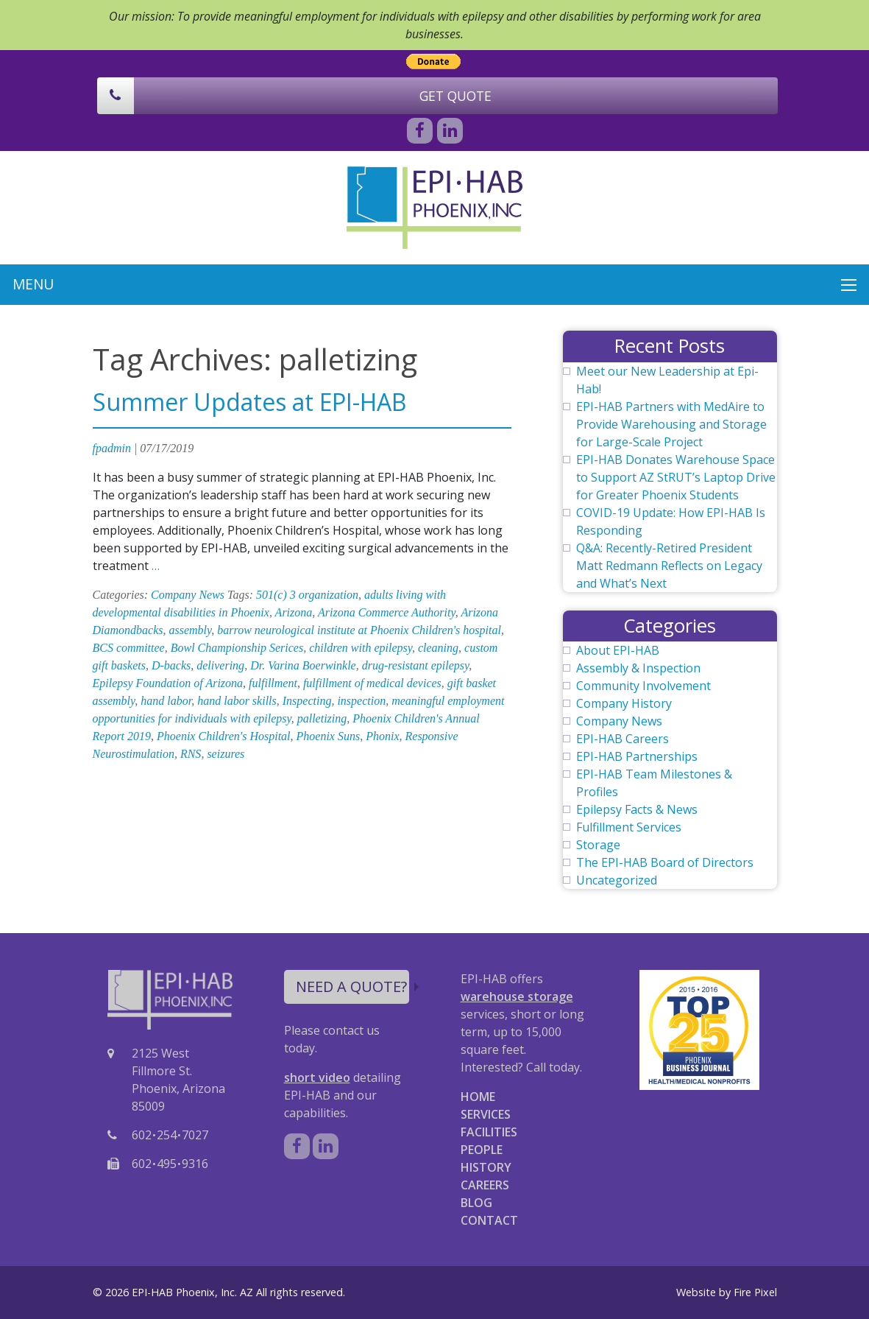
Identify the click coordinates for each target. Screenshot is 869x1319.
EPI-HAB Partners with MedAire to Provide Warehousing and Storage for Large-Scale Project (671, 424)
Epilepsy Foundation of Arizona (168, 683)
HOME (478, 1096)
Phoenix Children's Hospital (223, 736)
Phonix (382, 736)
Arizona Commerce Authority (386, 612)
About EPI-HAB (617, 650)
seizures (225, 754)
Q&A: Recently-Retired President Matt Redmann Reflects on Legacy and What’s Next (669, 565)
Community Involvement (643, 686)
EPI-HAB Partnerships (637, 756)
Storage (598, 845)
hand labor (166, 700)
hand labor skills (237, 700)
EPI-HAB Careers (622, 739)
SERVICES (486, 1114)
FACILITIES (489, 1132)
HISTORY (486, 1167)
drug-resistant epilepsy (415, 665)
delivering (220, 665)
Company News (187, 594)
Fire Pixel (755, 1292)
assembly (190, 630)
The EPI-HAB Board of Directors (664, 862)
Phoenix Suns (329, 736)
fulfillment (273, 683)
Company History (624, 703)
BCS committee (129, 647)
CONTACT (489, 1220)
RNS (190, 754)
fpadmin (112, 448)
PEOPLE (482, 1150)
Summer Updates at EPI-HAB (249, 402)
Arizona (294, 612)
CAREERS (485, 1185)
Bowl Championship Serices (237, 647)
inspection (361, 700)
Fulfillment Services (628, 827)
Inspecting (307, 700)
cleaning (438, 647)
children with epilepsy (360, 647)
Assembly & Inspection (638, 668)
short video (317, 1077)
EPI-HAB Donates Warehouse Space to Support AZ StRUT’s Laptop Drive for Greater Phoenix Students (676, 477)
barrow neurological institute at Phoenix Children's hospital (359, 630)
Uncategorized (616, 880)
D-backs (171, 665)
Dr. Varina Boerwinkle (303, 665)
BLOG (476, 1203)
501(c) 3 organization (307, 594)
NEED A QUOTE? (352, 986)
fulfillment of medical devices (372, 683)
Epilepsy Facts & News (637, 809)
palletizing (322, 718)
